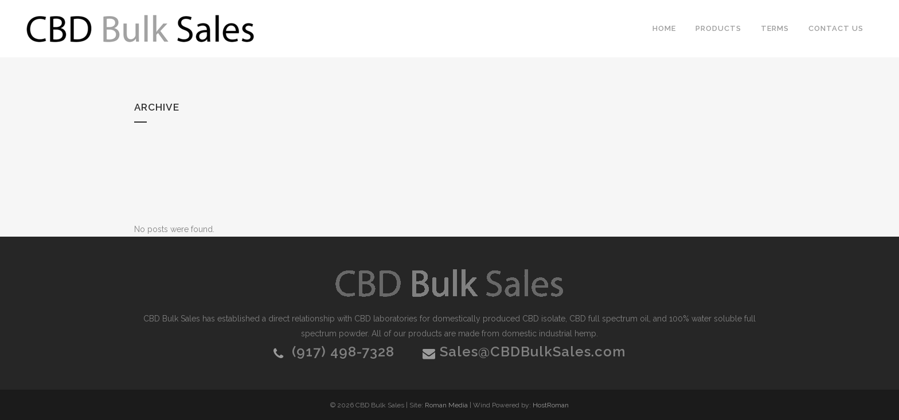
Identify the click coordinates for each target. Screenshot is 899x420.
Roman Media (446, 405)
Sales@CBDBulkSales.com (533, 351)
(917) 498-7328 (343, 351)
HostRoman (551, 405)
